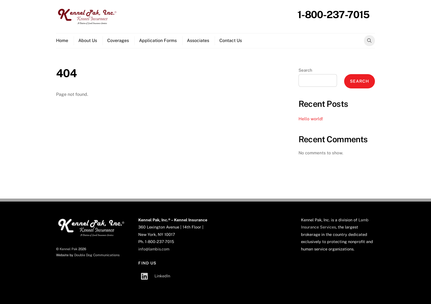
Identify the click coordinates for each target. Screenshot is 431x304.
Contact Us (230, 40)
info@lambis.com (153, 249)
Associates (198, 40)
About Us (87, 40)
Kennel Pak (69, 249)
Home (62, 40)
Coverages (118, 40)
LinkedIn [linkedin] (154, 276)
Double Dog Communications (97, 255)
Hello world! (311, 118)
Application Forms (158, 40)
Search (305, 70)
